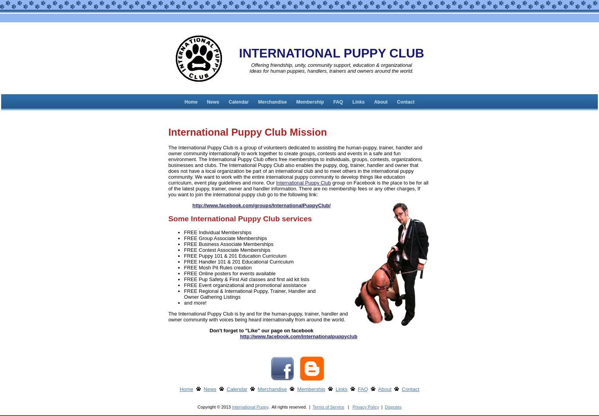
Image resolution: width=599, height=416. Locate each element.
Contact (406, 102)
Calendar (239, 102)
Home (190, 102)
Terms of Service (329, 407)
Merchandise (272, 102)
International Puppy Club (303, 183)
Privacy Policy (365, 407)
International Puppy (250, 407)
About (381, 102)
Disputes (393, 407)
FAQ (338, 102)
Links (358, 102)
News (213, 102)
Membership (310, 102)
